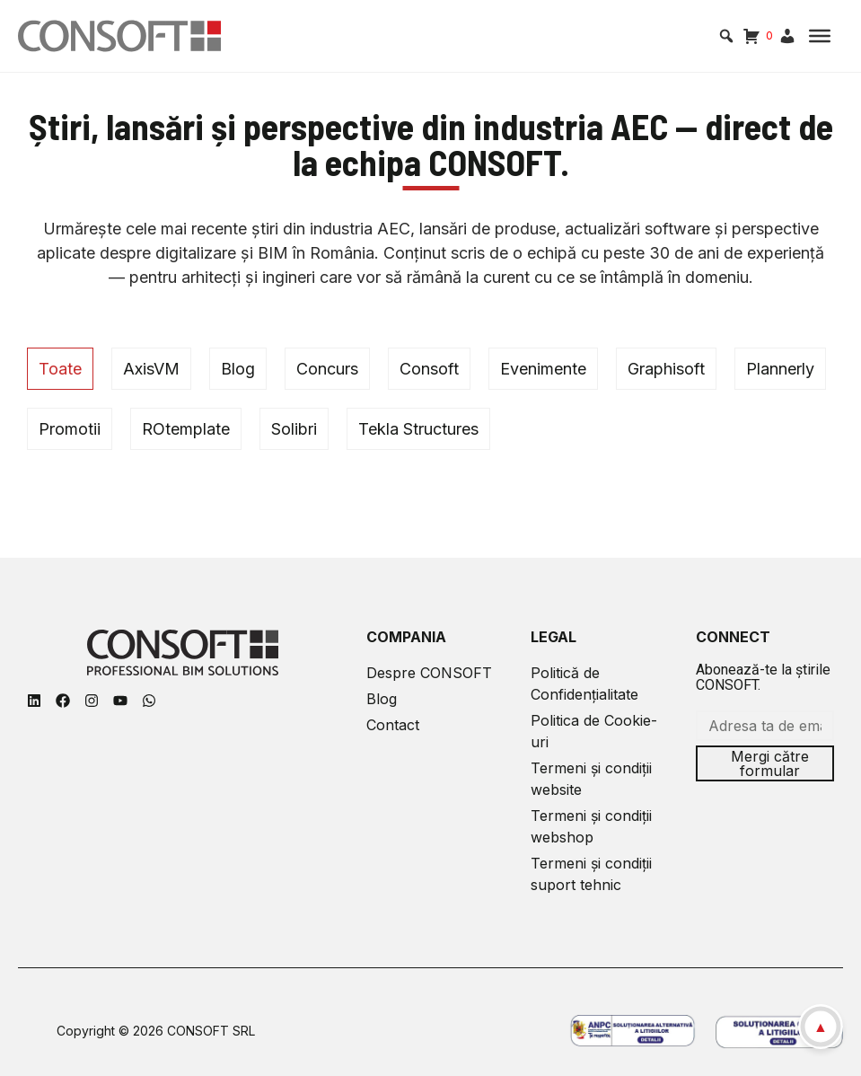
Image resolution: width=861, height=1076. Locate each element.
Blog (238, 368)
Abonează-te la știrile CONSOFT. (763, 677)
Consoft (429, 368)
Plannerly (780, 368)
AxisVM (151, 368)
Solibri (294, 428)
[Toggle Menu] (819, 36)
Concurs (327, 368)
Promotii (70, 428)
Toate (60, 368)
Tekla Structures (418, 428)
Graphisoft (666, 368)
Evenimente (543, 368)
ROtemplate (186, 428)
